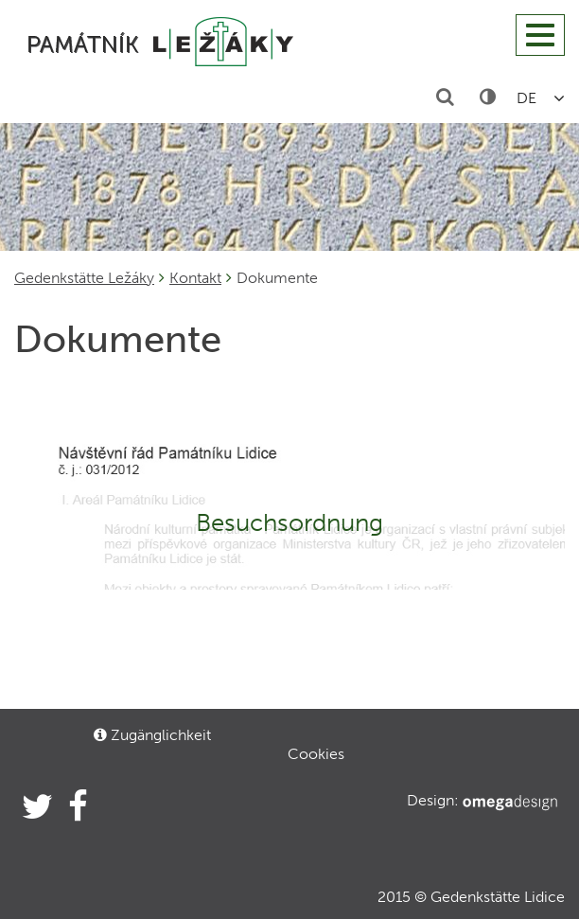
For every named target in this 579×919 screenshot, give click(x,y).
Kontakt (195, 278)
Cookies (316, 754)
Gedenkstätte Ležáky (84, 278)
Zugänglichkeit (152, 735)
